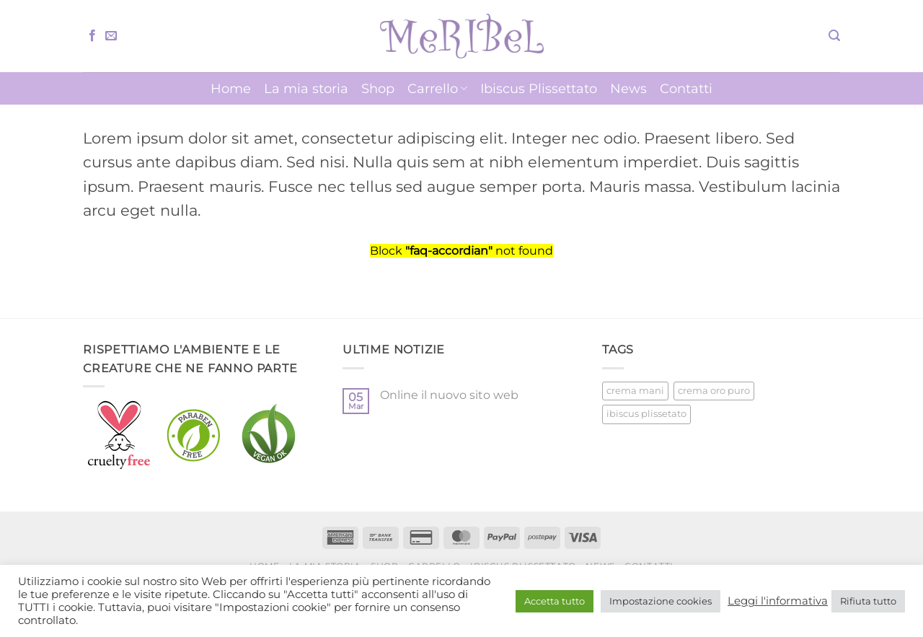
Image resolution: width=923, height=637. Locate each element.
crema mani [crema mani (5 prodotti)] (635, 390)
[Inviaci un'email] (111, 36)
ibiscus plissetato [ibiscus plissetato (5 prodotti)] (646, 413)
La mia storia (306, 88)
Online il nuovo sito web (449, 395)
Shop (377, 88)
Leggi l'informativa (778, 600)
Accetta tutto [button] (554, 601)
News (628, 88)
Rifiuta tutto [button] (868, 601)
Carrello (437, 88)
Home (231, 88)
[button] (834, 36)
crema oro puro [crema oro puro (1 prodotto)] (714, 390)
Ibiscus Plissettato (538, 88)
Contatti (686, 88)
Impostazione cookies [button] (660, 601)
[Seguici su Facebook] (92, 36)
